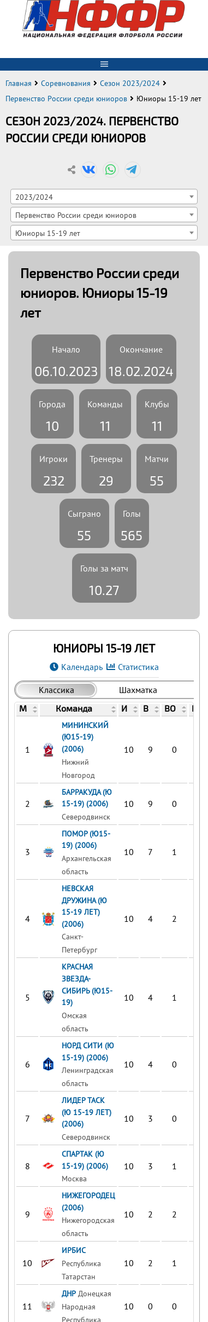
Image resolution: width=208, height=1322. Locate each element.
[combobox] (104, 196)
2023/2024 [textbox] (34, 197)
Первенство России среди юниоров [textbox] (75, 215)
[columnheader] (27, 709)
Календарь (82, 666)
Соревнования (66, 83)
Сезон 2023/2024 (130, 83)
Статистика (138, 666)
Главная (18, 83)
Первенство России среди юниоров (66, 98)
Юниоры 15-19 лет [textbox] (47, 233)
